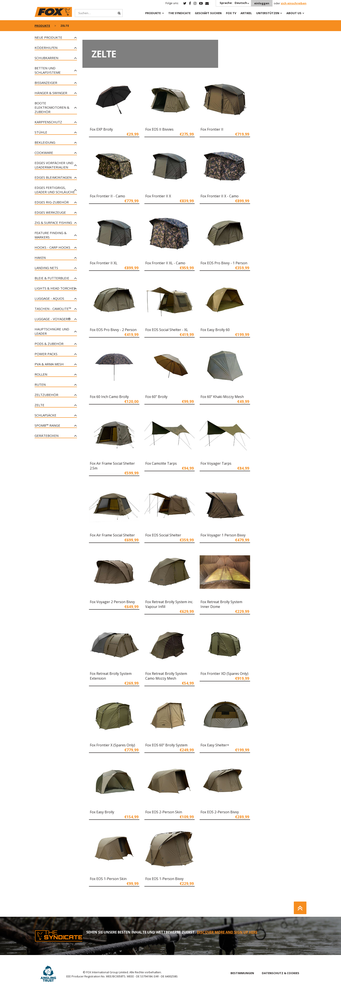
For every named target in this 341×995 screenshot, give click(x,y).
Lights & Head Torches (55, 288)
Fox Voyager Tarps (216, 463)
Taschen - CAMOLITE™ (53, 308)
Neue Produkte (48, 37)
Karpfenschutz (48, 122)
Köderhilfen (46, 47)
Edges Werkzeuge (50, 212)
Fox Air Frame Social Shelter (112, 535)
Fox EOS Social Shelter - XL (166, 329)
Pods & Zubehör (49, 343)
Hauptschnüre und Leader (52, 331)
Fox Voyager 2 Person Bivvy (112, 601)
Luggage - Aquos (49, 298)
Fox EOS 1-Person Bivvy (164, 878)
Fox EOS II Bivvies (159, 129)
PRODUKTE (153, 13)
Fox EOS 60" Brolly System (166, 745)
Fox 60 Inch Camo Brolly (109, 396)
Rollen (41, 374)
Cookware (44, 152)
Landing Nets (46, 268)
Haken (40, 257)
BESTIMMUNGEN (242, 973)
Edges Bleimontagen (53, 177)
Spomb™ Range (47, 425)
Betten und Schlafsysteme (48, 70)
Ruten (40, 384)
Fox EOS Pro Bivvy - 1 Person (224, 263)
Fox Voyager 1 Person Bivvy (223, 535)
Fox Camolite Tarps (161, 463)
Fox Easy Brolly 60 (215, 329)
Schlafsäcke (45, 415)
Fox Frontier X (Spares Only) (112, 745)
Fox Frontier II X (158, 196)
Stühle (41, 132)
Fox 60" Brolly (156, 396)
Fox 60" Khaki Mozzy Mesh (222, 396)
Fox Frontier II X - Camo (220, 196)
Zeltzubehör (46, 395)
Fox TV (231, 13)
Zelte (39, 405)
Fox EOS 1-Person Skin (108, 878)
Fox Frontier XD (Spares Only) (224, 673)
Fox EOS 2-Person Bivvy (220, 812)
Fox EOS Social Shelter (163, 535)
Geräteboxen (47, 435)
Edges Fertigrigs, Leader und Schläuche (55, 189)
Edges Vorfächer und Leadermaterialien (54, 165)
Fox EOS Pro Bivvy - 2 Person (113, 329)
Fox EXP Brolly (101, 129)
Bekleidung (45, 142)
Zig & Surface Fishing (53, 222)
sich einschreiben (293, 3)
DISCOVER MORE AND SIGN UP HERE (227, 932)
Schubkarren (46, 58)
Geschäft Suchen (208, 13)
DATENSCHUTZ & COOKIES (280, 973)
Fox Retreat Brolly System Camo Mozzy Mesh (166, 676)
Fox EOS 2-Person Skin (163, 812)
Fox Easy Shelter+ (215, 745)
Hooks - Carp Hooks (52, 247)
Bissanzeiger (46, 82)
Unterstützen (267, 13)
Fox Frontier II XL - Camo (165, 263)
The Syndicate (179, 13)
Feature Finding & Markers (51, 235)
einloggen (261, 3)
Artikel (246, 13)
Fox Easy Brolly (102, 812)
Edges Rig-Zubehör (52, 202)
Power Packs (46, 354)
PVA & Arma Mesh (49, 364)
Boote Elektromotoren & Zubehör (52, 107)
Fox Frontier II (212, 129)
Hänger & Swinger (51, 93)
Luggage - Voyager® (53, 319)
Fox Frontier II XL (103, 263)
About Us (293, 13)
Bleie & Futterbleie (52, 278)
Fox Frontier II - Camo (107, 196)
